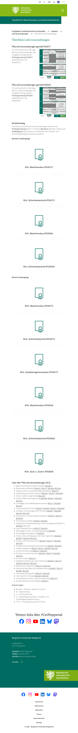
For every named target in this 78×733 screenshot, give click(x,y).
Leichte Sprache (59, 2)
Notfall (54, 2)
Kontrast (40, 2)
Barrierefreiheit (39, 718)
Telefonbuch (45, 2)
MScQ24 (41, 496)
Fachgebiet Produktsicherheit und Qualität (29, 31)
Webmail (49, 2)
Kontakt (15, 662)
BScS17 (44, 488)
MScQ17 (55, 491)
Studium (54, 31)
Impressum (39, 702)
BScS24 (57, 488)
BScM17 (38, 488)
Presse (39, 714)
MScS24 (19, 501)
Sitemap (39, 723)
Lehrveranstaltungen (20, 34)
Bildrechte (39, 710)
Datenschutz (39, 706)
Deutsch (64, 2)
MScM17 (48, 486)
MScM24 (59, 493)
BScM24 (51, 488)
